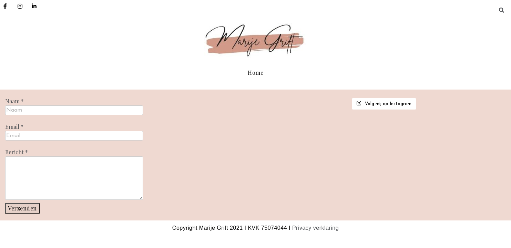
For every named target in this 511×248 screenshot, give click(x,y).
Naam (14, 101)
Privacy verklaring (315, 228)
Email (14, 126)
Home (255, 72)
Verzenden (22, 208)
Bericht (16, 152)
